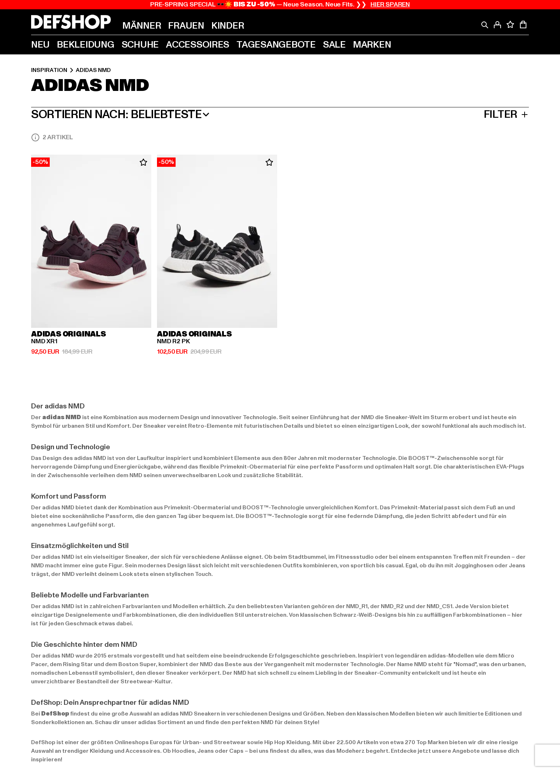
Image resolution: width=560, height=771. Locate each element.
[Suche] (484, 24)
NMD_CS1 (439, 606)
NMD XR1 (44, 341)
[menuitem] (141, 25)
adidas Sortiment (162, 722)
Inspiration (49, 70)
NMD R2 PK (173, 341)
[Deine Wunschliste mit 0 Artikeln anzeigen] (510, 24)
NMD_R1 (357, 606)
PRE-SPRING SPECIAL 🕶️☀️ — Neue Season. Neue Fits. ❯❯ (280, 4)
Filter (506, 114)
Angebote (466, 751)
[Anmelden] (497, 24)
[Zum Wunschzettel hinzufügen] (143, 162)
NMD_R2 (392, 606)
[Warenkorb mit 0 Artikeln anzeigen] (523, 24)
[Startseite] (71, 21)
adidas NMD (93, 70)
